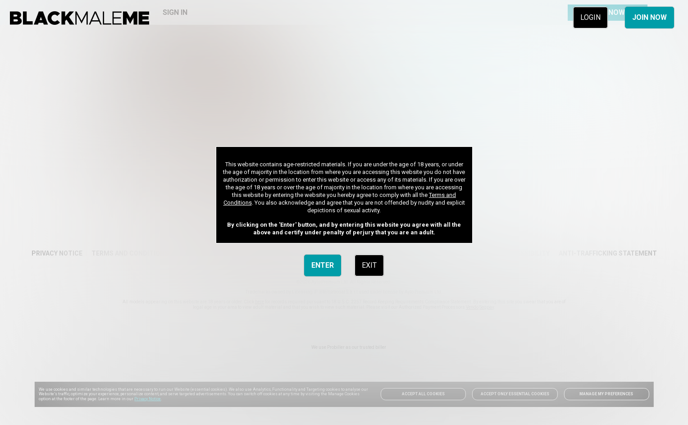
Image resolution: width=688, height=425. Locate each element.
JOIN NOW (649, 17)
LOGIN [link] (590, 17)
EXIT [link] (369, 265)
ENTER (322, 265)
